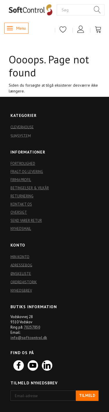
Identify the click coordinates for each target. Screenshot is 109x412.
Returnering (21, 196)
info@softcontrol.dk (28, 337)
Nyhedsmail (20, 228)
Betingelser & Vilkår (29, 188)
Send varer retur (26, 220)
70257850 (32, 327)
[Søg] (97, 10)
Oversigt (18, 212)
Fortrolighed (22, 163)
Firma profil (20, 179)
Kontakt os (21, 204)
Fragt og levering (26, 171)
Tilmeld (87, 395)
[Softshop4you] (30, 9)
